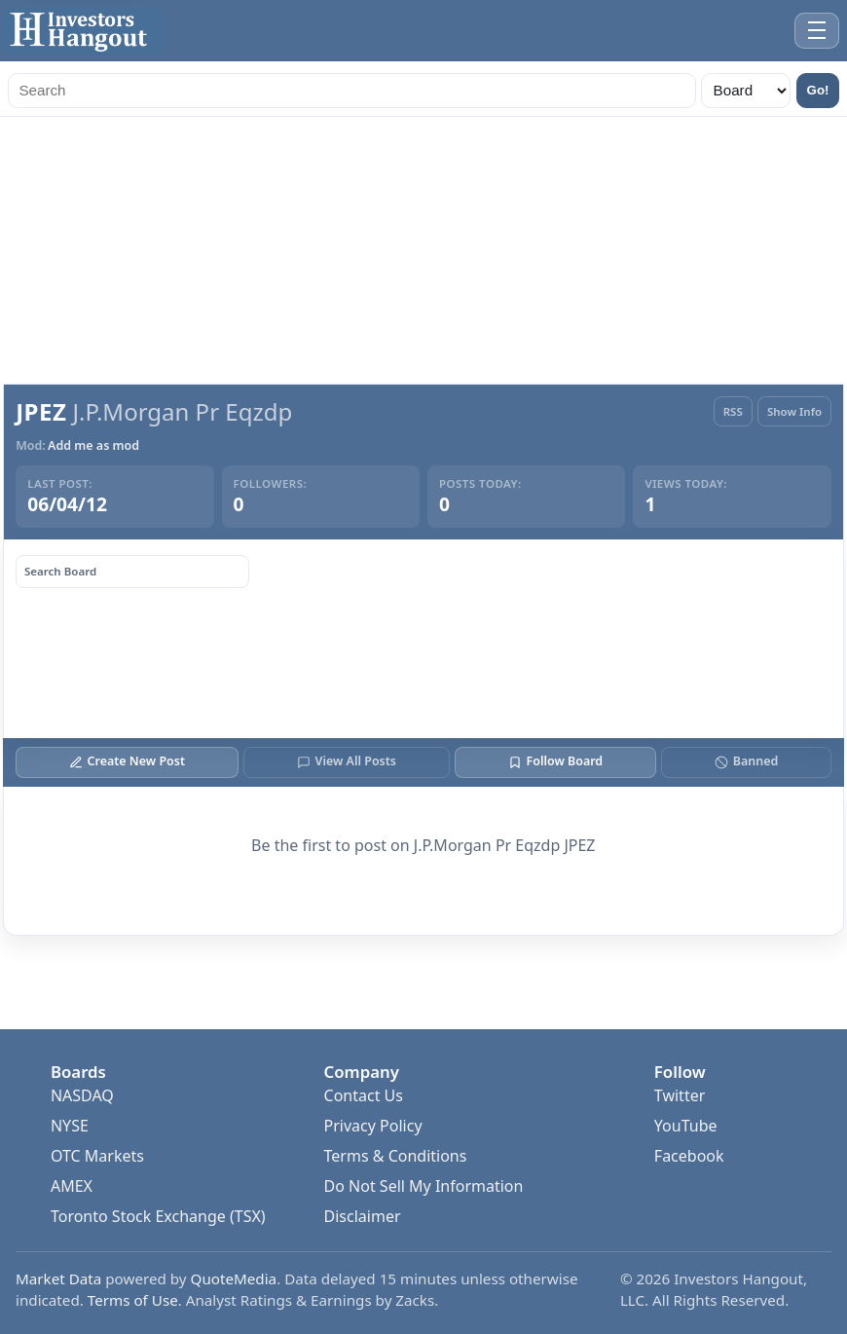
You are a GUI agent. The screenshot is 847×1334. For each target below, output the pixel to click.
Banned (746, 761)
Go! (818, 90)
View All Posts (346, 761)
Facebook (689, 1156)
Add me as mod (93, 446)
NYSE (70, 1125)
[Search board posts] (132, 571)
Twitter (679, 1095)
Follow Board (555, 761)
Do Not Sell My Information (424, 1186)
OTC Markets (97, 1156)
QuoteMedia (234, 1278)
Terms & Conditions (395, 1156)
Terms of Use (133, 1300)
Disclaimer (362, 1216)
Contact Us (363, 1095)
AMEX (71, 1186)
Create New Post (127, 761)
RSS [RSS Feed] (733, 411)
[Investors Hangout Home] (82, 31)
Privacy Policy (373, 1125)
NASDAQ (82, 1095)
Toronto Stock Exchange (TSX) (158, 1216)
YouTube (686, 1125)
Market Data (58, 1278)
